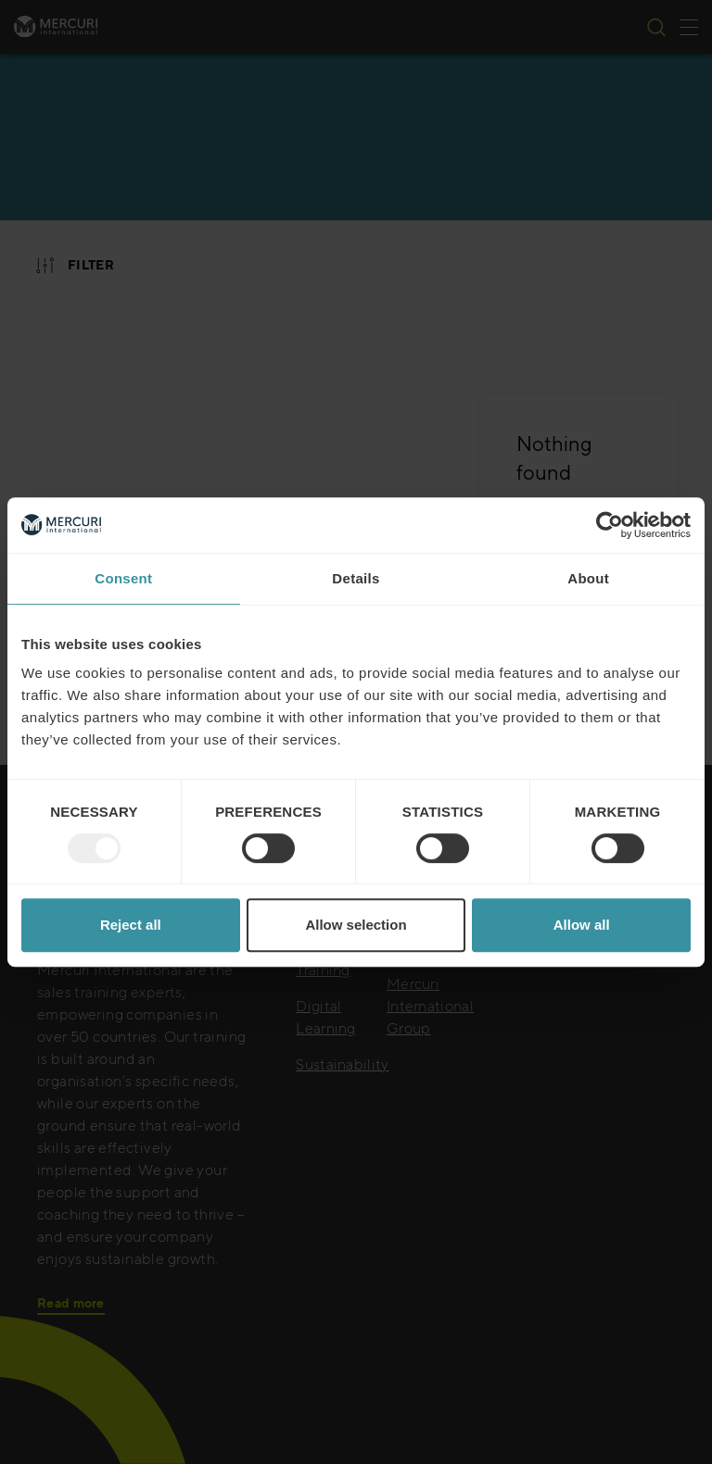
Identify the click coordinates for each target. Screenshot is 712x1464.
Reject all (130, 924)
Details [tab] (355, 578)
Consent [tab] (123, 578)
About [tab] (588, 578)
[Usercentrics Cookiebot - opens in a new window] (609, 525)
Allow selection (355, 924)
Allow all (581, 924)
